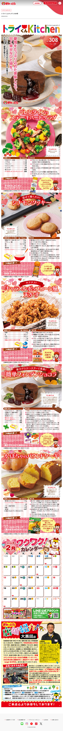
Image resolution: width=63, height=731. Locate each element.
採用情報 (37, 3)
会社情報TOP (22, 720)
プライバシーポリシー (34, 720)
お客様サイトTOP (10, 720)
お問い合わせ (55, 720)
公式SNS (46, 720)
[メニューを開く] (59, 3)
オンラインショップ (49, 3)
